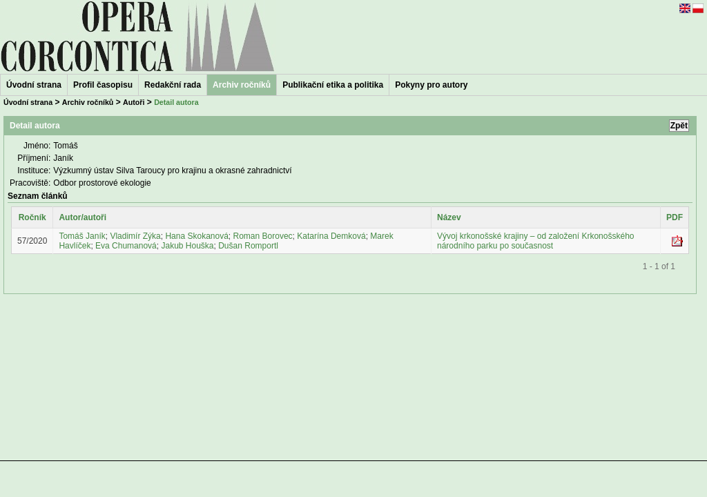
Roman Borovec (263, 236)
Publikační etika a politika (332, 85)
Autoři (133, 102)
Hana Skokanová (196, 236)
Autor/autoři (82, 217)
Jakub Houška (187, 246)
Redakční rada (172, 85)
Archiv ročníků (88, 102)
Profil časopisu (103, 85)
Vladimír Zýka (135, 236)
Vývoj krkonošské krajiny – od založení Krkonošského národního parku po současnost (535, 241)
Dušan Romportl (248, 246)
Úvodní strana (33, 85)
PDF (674, 217)
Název (449, 217)
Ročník (32, 217)
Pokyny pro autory (431, 85)
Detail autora (176, 102)
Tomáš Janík (82, 236)
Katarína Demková (331, 236)
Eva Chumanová (126, 246)
